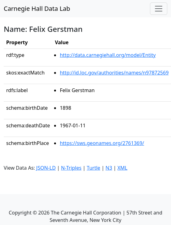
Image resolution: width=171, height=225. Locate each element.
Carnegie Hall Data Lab (37, 8)
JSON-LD (46, 167)
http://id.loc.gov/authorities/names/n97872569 (114, 72)
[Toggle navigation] (158, 8)
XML (122, 167)
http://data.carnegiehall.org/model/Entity (108, 55)
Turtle (93, 167)
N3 (108, 167)
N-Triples (71, 167)
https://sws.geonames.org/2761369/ (102, 143)
